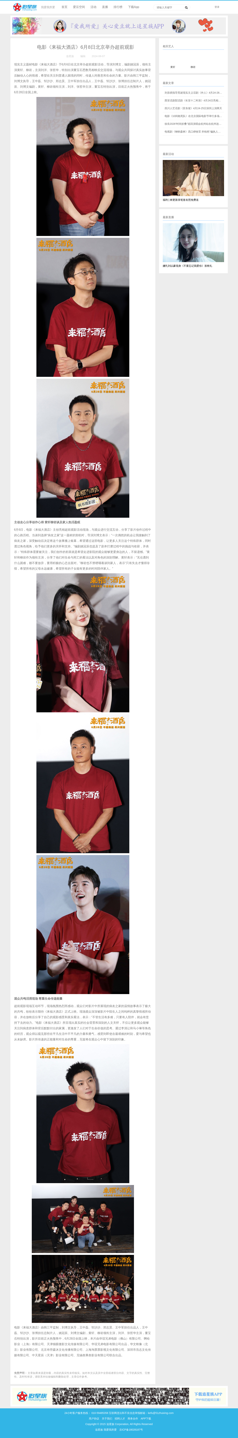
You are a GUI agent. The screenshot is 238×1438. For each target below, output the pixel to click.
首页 (64, 7)
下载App (133, 7)
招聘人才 (120, 1418)
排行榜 (118, 7)
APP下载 (146, 1418)
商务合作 (133, 1418)
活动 (93, 7)
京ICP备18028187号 (131, 1429)
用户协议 (94, 1418)
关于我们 (107, 1418)
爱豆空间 (79, 7)
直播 (105, 7)
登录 (217, 7)
